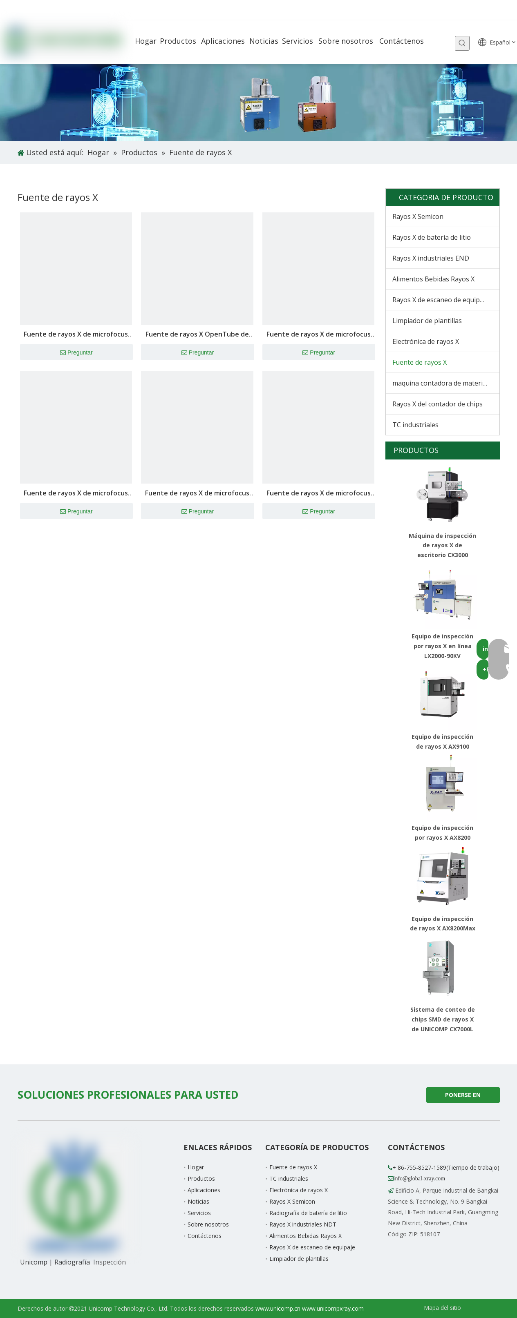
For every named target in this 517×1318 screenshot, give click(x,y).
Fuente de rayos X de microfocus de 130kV (76, 493)
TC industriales (415, 424)
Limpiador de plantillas (427, 320)
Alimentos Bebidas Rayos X (433, 278)
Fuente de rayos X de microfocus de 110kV (197, 493)
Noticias (198, 1201)
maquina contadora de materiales (443, 383)
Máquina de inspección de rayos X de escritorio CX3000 (442, 545)
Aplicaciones (204, 1190)
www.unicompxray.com (333, 1308)
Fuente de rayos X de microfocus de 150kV (318, 335)
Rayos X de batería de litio (431, 237)
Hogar (196, 1167)
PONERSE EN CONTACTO (463, 1097)
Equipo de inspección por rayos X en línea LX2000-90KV (442, 646)
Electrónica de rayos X (425, 341)
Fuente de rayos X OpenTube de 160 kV (197, 335)
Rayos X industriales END (430, 258)
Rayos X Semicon (417, 216)
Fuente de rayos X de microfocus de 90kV (318, 493)
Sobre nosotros (208, 1224)
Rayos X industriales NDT (302, 1224)
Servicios (199, 1213)
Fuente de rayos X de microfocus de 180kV (76, 335)
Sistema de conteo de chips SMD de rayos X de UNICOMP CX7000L (442, 1019)
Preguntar (76, 353)
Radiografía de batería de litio (308, 1213)
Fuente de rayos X (419, 362)
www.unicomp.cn (277, 1308)
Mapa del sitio (442, 1307)
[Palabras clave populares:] (462, 43)
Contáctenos (205, 1236)
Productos (201, 1178)
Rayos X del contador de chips (437, 403)
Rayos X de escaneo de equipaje (440, 299)
